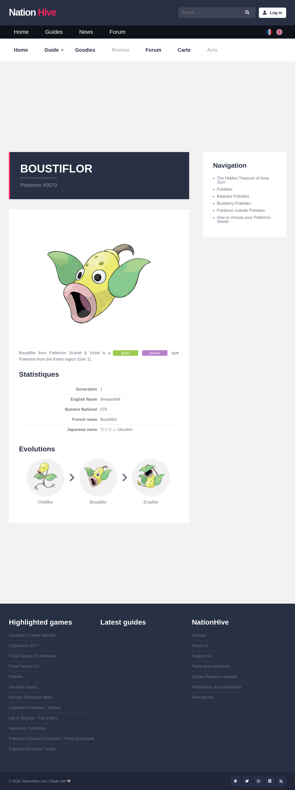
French (269, 32)
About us (200, 645)
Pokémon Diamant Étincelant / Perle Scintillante (51, 739)
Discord (270, 781)
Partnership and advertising (216, 687)
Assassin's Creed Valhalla (32, 635)
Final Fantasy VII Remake (32, 656)
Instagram (258, 781)
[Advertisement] (147, 106)
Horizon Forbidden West (30, 697)
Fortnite (15, 677)
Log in (276, 13)
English (279, 32)
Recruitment (203, 697)
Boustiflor (98, 502)
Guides (54, 32)
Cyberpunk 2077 (23, 645)
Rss (281, 781)
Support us (201, 656)
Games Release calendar (215, 677)
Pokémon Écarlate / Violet (32, 749)
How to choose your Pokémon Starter (244, 219)
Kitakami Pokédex (233, 196)
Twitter (247, 781)
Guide (51, 50)
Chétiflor (45, 502)
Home (21, 32)
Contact (199, 635)
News (86, 32)
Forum (117, 32)
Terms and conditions (211, 666)
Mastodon (236, 781)
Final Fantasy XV (24, 666)
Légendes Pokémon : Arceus (35, 708)
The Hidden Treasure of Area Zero (243, 180)
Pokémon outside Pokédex (241, 210)
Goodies (85, 50)
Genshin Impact (23, 687)
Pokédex (225, 189)
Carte (184, 50)
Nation (32, 12)
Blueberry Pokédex (234, 203)
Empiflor (150, 502)
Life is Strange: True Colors (33, 718)
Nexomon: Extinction (27, 728)
